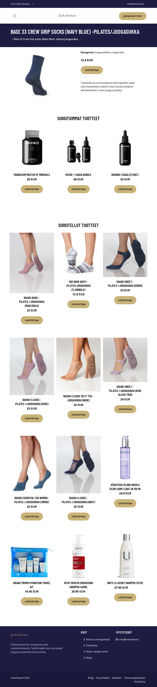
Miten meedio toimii (97, 651)
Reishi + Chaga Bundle (78, 174)
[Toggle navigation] (15, 16)
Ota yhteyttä (103, 677)
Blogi (89, 657)
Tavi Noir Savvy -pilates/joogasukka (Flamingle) (78, 285)
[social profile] (32, 4)
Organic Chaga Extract (125, 174)
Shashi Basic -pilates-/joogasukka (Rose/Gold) (32, 301)
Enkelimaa (91, 645)
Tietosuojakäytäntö (134, 677)
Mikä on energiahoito (98, 639)
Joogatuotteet (132, 16)
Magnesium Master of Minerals (32, 174)
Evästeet (116, 677)
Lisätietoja (92, 70)
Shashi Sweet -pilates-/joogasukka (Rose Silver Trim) (125, 390)
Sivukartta (139, 681)
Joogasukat (117, 52)
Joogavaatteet (102, 52)
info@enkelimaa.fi (135, 3)
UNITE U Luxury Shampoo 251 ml (125, 583)
